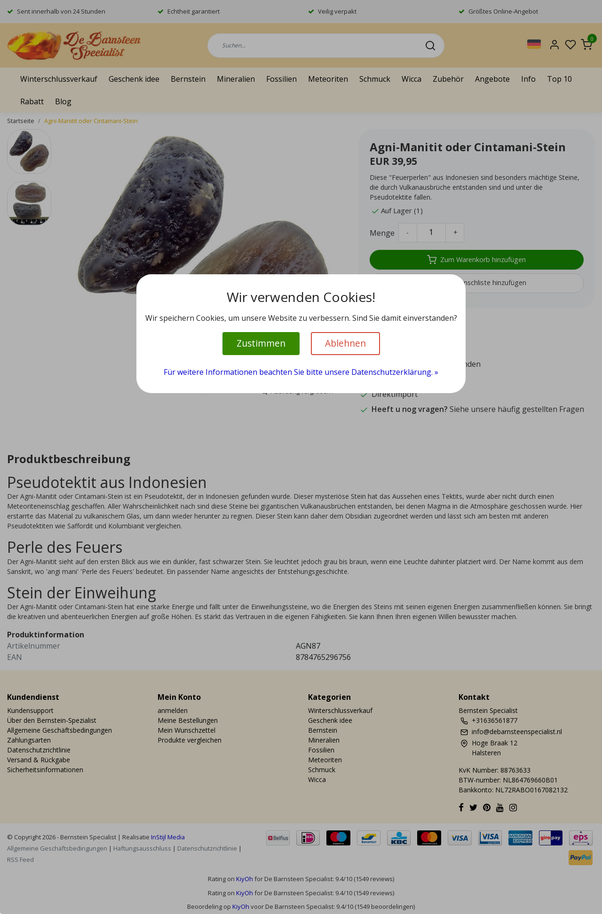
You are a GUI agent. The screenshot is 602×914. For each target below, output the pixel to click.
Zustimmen (261, 343)
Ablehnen (345, 343)
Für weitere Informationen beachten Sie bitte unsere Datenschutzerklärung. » (301, 372)
